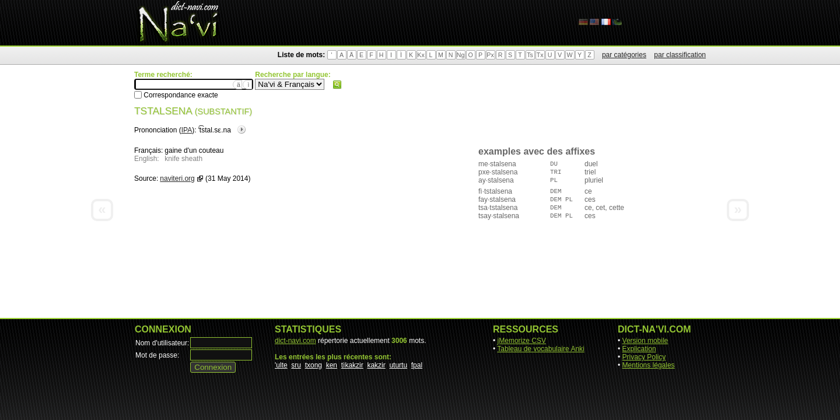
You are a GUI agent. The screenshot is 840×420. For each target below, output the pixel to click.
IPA (186, 130)
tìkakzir (352, 365)
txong (313, 365)
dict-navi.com (295, 341)
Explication (639, 349)
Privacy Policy (644, 357)
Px (490, 54)
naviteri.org (177, 178)
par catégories (624, 55)
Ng (461, 54)
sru (296, 365)
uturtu (398, 365)
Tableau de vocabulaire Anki (540, 349)
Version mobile (645, 341)
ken (331, 365)
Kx (420, 54)
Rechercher (337, 84)
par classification (680, 55)
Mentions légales (648, 365)
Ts (530, 54)
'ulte (281, 365)
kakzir (376, 365)
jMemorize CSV (522, 341)
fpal (416, 365)
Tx (540, 54)
